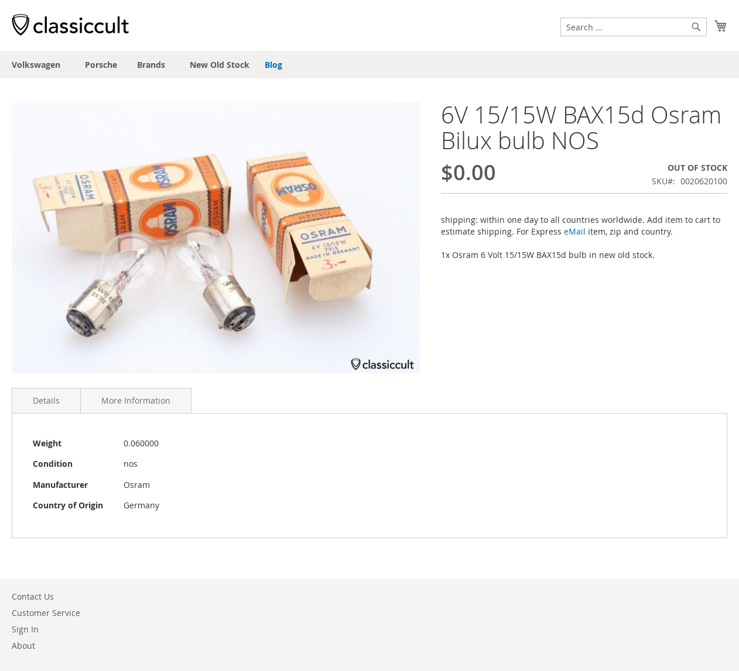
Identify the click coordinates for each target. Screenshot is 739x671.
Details (46, 400)
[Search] (696, 27)
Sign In (25, 629)
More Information (135, 400)
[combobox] (633, 27)
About (23, 645)
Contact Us (33, 596)
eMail (575, 231)
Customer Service (46, 612)
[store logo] (70, 24)
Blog (273, 64)
